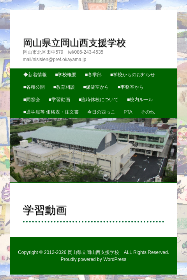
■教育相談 (55, 69)
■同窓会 (152, 69)
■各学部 (84, 57)
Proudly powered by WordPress (94, 249)
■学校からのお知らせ (124, 57)
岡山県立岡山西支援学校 (65, 32)
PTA (119, 94)
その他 (139, 94)
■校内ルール (106, 82)
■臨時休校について (64, 82)
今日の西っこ (93, 94)
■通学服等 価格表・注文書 (43, 94)
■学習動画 (25, 82)
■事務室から (122, 69)
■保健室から (87, 69)
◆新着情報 (26, 57)
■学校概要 (57, 57)
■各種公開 (25, 69)
